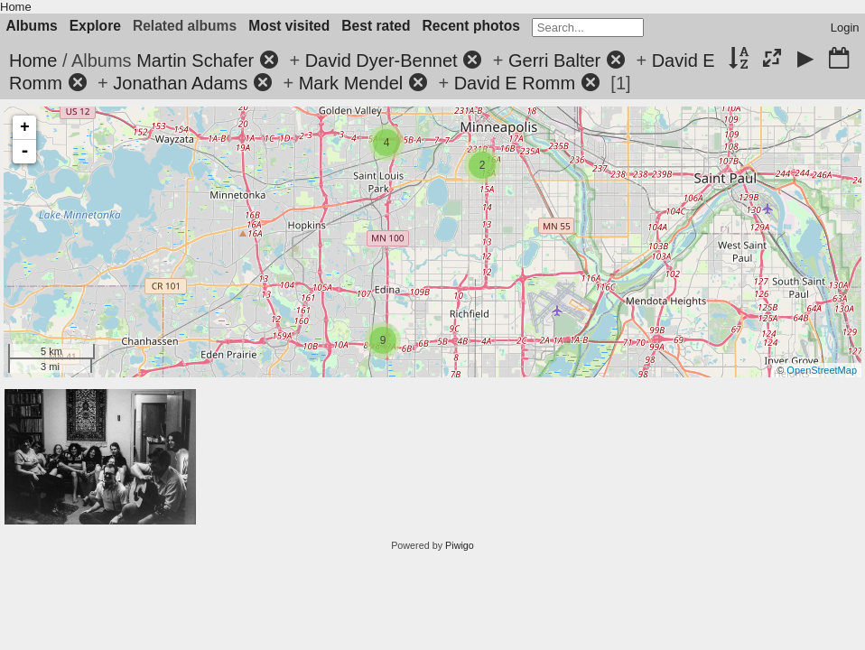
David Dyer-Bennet (381, 60)
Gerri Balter (554, 60)
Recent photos (471, 25)
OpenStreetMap (821, 370)
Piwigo (459, 545)
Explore (95, 25)
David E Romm (514, 83)
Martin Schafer (195, 60)
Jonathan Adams (180, 83)
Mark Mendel (351, 83)
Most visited (289, 25)
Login (845, 27)
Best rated (375, 25)
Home (16, 7)
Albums (32, 25)
